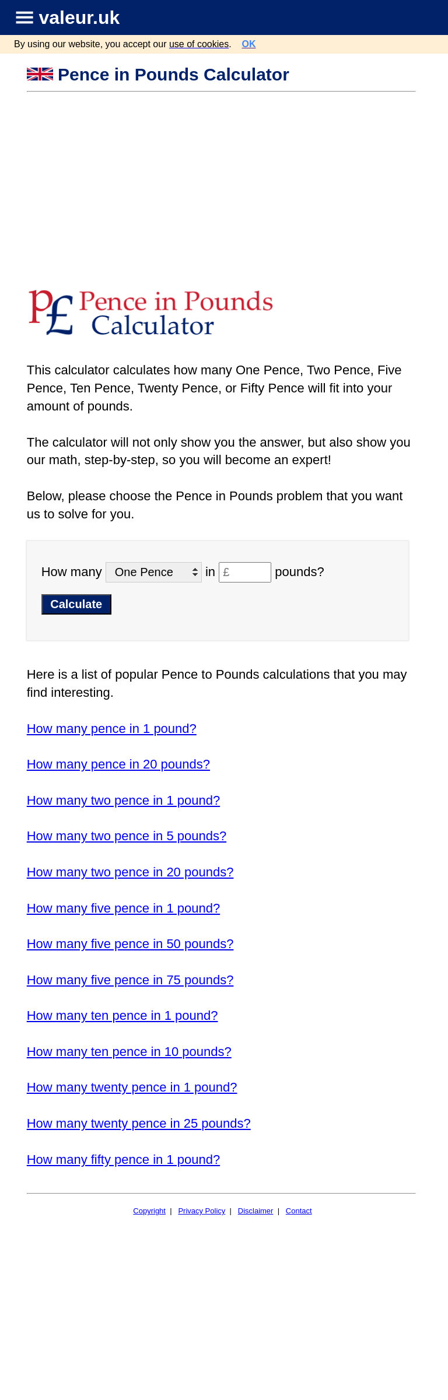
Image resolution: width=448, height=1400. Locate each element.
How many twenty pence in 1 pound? (132, 1087)
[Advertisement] (223, 180)
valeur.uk (79, 17)
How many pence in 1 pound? (112, 728)
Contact (299, 1210)
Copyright (149, 1210)
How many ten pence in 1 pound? (122, 1015)
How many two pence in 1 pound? (123, 800)
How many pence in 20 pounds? (118, 764)
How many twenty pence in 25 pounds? (139, 1123)
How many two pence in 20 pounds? (130, 872)
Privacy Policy (201, 1210)
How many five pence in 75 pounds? (130, 980)
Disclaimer (256, 1210)
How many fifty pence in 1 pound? (123, 1159)
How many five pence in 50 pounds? (130, 943)
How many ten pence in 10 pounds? (129, 1051)
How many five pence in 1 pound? (123, 908)
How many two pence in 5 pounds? (126, 836)
